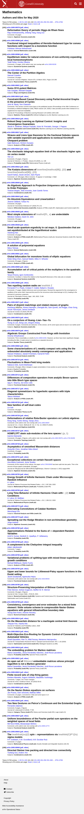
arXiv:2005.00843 (13, 732)
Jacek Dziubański (14, 577)
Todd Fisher (12, 62)
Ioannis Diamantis (14, 436)
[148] (4, 716)
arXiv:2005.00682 (13, 346)
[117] (4, 267)
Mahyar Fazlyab (29, 127)
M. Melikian (19, 498)
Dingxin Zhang (34, 323)
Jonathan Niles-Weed (29, 449)
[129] (4, 444)
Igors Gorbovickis (26, 275)
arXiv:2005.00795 (13, 585)
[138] (4, 569)
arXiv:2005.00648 (13, 225)
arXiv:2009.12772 (43, 726)
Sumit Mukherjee (25, 365)
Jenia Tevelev (30, 462)
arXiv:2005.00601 (13, 85)
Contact (9, 789)
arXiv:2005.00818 (13, 647)
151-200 (37, 22)
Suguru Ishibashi (28, 677)
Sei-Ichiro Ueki (26, 383)
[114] (4, 225)
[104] (4, 70)
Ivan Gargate (12, 91)
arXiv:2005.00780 (13, 528)
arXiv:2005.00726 (13, 402)
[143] (4, 647)
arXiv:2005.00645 (13, 212)
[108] (4, 132)
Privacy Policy (9, 801)
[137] (4, 555)
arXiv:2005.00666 (13, 283)
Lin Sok (10, 408)
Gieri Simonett (23, 693)
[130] (4, 457)
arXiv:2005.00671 (13, 302)
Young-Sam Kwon (14, 613)
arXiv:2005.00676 (13, 317)
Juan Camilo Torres (40, 191)
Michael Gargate (25, 91)
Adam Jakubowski (14, 547)
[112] (4, 196)
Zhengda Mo (42, 307)
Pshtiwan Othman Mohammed (19, 48)
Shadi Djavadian (13, 639)
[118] (4, 283)
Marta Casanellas (14, 653)
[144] (4, 658)
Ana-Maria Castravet (15, 462)
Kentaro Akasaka (14, 677)
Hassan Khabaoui (14, 354)
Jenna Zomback (28, 310)
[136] (4, 542)
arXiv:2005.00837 (13, 716)
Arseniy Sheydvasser (15, 336)
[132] (4, 490)
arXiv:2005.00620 (13, 149)
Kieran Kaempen (29, 307)
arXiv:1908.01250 (40, 338)
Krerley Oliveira (24, 62)
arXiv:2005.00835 (13, 701)
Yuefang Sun (12, 753)
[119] (4, 302)
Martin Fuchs (28, 563)
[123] (4, 360)
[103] (4, 54)
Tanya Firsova (13, 275)
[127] (4, 415)
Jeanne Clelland (13, 202)
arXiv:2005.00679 (13, 331)
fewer (30, 24)
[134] (4, 517)
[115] (4, 243)
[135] (4, 528)
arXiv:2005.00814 (13, 618)
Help (5, 783)
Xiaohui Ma (23, 624)
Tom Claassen (25, 104)
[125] (4, 389)
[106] (4, 96)
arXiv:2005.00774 (13, 517)
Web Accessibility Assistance (13, 806)
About (6, 780)
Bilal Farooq (33, 639)
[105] (4, 85)
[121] (4, 331)
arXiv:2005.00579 (13, 27)
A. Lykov (10, 482)
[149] (4, 732)
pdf (22, 27)
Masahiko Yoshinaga (44, 677)
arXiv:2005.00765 (13, 490)
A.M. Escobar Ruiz (40, 740)
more (35, 24)
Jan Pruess (11, 693)
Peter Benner (12, 590)
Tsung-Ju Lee (12, 323)
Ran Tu (24, 639)
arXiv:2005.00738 (13, 444)
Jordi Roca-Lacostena (53, 653)
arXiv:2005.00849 (13, 747)
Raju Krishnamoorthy (15, 33)
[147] (4, 701)
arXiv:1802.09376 (57, 438)
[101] (4, 27)
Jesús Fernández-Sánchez (33, 653)
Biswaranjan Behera (28, 724)
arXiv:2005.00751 (13, 457)
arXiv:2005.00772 (13, 506)
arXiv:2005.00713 (13, 375)
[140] (4, 602)
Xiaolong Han (12, 233)
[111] (4, 183)
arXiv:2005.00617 (13, 132)
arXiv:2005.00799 (13, 602)
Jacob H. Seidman (14, 127)
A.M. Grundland (25, 740)
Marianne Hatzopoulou (48, 639)
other (26, 27)
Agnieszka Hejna (29, 577)
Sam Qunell (53, 307)
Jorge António (12, 522)
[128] (4, 431)
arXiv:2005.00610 (13, 96)
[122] (4, 346)
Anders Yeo (23, 753)
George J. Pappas (59, 127)
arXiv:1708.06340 (46, 464)
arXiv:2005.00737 (13, 431)
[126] (4, 402)
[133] (4, 506)
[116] (4, 254)
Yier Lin (10, 157)
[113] (4, 212)
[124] (4, 375)
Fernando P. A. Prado (15, 288)
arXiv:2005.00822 (13, 672)
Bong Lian (23, 323)
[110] (4, 167)
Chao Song (72, 307)
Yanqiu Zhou (34, 421)
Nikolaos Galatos (14, 217)
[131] (4, 474)
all (39, 24)
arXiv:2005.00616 (13, 119)
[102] (4, 40)
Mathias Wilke (35, 693)
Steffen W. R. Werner (41, 590)
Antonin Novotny (29, 613)
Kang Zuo (40, 33)
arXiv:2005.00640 (13, 183)
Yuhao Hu (25, 202)
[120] (4, 317)
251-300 (50, 22)
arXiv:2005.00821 (13, 658)
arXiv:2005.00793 (13, 569)
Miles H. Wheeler (41, 259)
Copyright (7, 798)
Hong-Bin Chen (13, 449)
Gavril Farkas (12, 175)
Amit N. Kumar (13, 536)
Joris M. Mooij (12, 104)
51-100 (24, 22)
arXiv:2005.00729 (13, 415)
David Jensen (24, 175)
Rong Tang (11, 421)
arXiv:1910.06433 (43, 579)
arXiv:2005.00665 (13, 267)
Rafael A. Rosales (47, 288)
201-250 (43, 22)
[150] (4, 747)
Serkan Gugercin (25, 590)
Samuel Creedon (14, 75)
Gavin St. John (28, 217)
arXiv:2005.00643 (13, 196)
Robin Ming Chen (14, 259)
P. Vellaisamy (42, 536)
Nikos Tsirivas (12, 248)
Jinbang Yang (30, 33)
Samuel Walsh (28, 259)
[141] (4, 618)
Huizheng (11, 307)
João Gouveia (26, 191)
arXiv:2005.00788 (13, 542)
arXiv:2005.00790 (13, 555)
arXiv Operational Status (12, 809)
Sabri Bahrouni (13, 143)
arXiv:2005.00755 (13, 474)
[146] (4, 687)
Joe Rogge (63, 307)
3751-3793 (59, 22)
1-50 (20, 22)
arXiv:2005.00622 (13, 167)
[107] (4, 119)
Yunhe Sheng (22, 421)
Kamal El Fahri (43, 354)
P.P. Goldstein (12, 740)
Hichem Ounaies (26, 143)
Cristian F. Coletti (32, 288)
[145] (4, 672)
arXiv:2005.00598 (13, 54)
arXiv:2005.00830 (13, 687)
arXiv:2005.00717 (13, 389)
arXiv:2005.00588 (13, 40)
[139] (4, 585)
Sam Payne (35, 175)
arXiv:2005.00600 (13, 70)
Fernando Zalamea (14, 706)
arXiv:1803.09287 (43, 423)
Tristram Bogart (13, 191)
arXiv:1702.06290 (69, 438)
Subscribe (10, 792)
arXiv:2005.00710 (13, 360)
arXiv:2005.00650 (13, 243)
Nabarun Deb (12, 365)
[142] (4, 631)
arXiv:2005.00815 (13, 631)
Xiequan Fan (12, 624)
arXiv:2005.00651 (13, 254)
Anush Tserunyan (14, 310)
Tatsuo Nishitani (13, 397)
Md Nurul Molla (13, 724)
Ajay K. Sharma (13, 383)
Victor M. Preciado (44, 127)
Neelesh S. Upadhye (28, 536)
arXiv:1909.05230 (50, 64)
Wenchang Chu (13, 511)
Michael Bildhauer (14, 563)
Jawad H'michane (30, 354)
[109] (4, 149)
